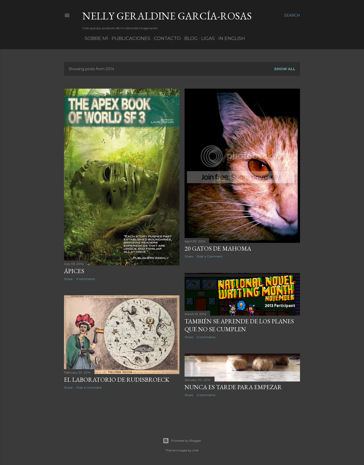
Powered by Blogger (182, 441)
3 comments (85, 279)
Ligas (205, 38)
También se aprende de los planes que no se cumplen (239, 325)
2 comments (206, 337)
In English (229, 38)
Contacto (165, 38)
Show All (284, 69)
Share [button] (68, 279)
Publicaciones (128, 38)
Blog (188, 38)
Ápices (74, 271)
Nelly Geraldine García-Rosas (167, 16)
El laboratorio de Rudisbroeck (116, 380)
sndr (195, 450)
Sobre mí (94, 38)
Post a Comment (209, 256)
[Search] (292, 15)
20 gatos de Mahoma (218, 248)
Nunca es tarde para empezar (233, 387)
